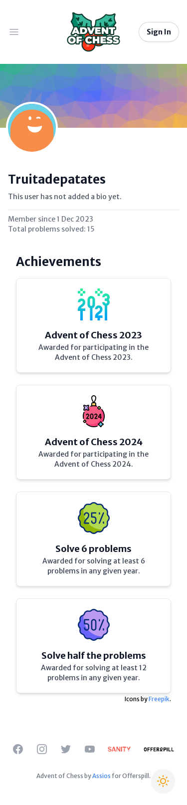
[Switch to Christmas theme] (163, 781)
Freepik (159, 699)
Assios (101, 776)
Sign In (159, 31)
